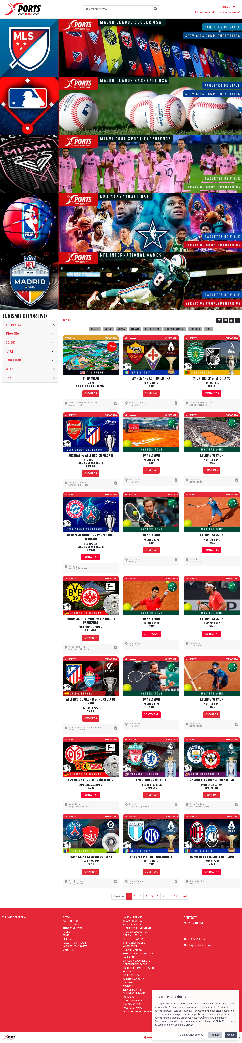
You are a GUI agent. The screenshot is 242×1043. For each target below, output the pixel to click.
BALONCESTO (12, 334)
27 (175, 896)
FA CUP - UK (129, 971)
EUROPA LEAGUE (132, 924)
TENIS (8, 378)
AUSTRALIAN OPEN (134, 979)
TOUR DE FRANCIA (133, 1000)
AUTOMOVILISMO (14, 325)
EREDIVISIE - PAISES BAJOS (138, 968)
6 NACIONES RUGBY (134, 942)
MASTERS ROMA (132, 1007)
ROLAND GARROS (133, 950)
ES (225, 7)
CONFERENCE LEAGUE (135, 964)
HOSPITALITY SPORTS (75, 946)
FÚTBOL (9, 351)
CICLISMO (10, 343)
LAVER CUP (129, 957)
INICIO (68, 320)
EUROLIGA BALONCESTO (136, 960)
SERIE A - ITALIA (132, 935)
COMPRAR (90, 393)
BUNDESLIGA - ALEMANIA (137, 928)
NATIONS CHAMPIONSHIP (137, 1011)
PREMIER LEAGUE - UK (135, 931)
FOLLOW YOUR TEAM (74, 942)
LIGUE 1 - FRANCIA (133, 939)
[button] (235, 7)
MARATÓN (68, 950)
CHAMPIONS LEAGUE (134, 921)
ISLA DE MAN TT (132, 989)
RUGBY (9, 369)
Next (184, 896)
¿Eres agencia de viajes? (226, 12)
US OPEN (128, 982)
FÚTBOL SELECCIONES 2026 (138, 953)
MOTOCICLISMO (14, 360)
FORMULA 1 (129, 997)
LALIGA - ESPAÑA (133, 917)
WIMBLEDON (130, 946)
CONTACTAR (211, 393)
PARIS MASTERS (132, 1004)
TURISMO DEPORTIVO (14, 917)
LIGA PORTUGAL (132, 975)
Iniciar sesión (202, 12)
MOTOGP (128, 986)
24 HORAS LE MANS (134, 993)
